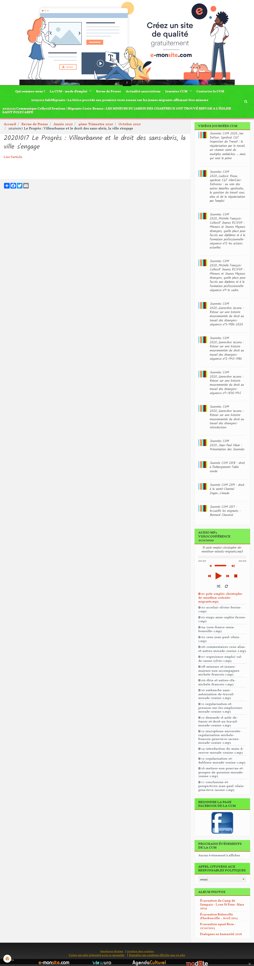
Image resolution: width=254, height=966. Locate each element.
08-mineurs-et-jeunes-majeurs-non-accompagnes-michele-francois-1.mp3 (219, 672)
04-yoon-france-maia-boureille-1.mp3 (216, 631)
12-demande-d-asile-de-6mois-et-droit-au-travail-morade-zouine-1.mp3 (218, 723)
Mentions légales (111, 953)
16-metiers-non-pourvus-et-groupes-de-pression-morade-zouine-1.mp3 (221, 773)
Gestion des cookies (140, 953)
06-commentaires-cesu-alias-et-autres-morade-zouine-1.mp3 (222, 650)
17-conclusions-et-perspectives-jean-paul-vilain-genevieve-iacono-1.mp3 (221, 787)
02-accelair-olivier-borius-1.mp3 (220, 611)
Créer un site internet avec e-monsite (97, 956)
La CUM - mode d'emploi (68, 91)
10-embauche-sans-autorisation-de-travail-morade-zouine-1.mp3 (216, 695)
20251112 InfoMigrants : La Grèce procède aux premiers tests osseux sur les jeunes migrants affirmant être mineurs (119, 100)
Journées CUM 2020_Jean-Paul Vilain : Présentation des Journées (227, 447)
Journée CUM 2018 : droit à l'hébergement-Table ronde (227, 469)
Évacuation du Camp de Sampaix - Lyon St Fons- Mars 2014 (222, 906)
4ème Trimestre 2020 (95, 125)
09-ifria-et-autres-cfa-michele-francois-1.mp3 (217, 684)
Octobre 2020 (130, 125)
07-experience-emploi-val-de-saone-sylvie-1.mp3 (220, 660)
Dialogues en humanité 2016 (221, 936)
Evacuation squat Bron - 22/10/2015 (218, 928)
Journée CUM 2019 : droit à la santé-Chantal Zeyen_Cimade (227, 491)
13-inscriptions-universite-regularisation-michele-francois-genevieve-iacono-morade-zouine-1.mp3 (219, 738)
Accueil (10, 125)
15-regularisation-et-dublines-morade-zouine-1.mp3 (221, 762)
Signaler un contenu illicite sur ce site (157, 956)
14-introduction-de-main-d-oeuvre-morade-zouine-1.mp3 (221, 752)
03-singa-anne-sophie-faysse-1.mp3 (222, 621)
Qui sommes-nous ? (29, 91)
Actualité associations (143, 91)
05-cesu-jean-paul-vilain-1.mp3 (219, 640)
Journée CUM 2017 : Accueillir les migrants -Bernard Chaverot (225, 512)
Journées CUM (177, 91)
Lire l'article (13, 158)
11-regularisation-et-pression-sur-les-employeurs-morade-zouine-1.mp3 (220, 709)
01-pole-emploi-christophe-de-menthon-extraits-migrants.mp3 (220, 599)
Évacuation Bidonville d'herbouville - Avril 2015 (219, 918)
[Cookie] (7, 959)
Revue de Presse (108, 91)
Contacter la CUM (212, 91)
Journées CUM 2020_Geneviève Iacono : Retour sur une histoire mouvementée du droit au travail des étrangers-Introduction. (227, 419)
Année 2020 (63, 125)
